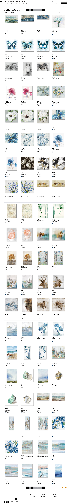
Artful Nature (39, 55)
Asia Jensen (7, 103)
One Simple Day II (8, 291)
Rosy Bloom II (8, 102)
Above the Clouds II (9, 385)
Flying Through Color (56, 55)
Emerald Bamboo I (55, 220)
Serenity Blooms (40, 125)
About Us (43, 496)
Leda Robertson (54, 32)
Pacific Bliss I (23, 338)
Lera (6, 434)
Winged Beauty (24, 55)
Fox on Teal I (54, 243)
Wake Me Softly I (8, 173)
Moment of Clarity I (25, 196)
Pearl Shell (23, 385)
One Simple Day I (24, 291)
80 (66, 9)
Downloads (55, 496)
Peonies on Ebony (24, 173)
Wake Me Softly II (55, 149)
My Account (32, 496)
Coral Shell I (7, 243)
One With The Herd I (40, 196)
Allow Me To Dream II (41, 338)
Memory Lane (23, 480)
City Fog (38, 432)
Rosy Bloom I (23, 102)
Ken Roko (6, 221)
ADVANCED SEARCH (64, 3)
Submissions (43, 494)
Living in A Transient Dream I (42, 456)
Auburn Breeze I (24, 267)
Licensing (54, 494)
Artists (31, 498)
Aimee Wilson (7, 410)
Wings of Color (8, 55)
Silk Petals (39, 102)
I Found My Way (40, 314)
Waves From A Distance (56, 409)
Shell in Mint (8, 409)
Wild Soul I (54, 267)
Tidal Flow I (7, 480)
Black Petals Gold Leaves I (57, 173)
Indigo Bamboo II (24, 361)
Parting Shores (40, 409)
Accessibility (55, 498)
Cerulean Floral (8, 456)
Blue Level (7, 31)
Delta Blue (39, 31)
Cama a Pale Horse (24, 78)
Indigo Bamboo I (40, 361)
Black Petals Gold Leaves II (42, 173)
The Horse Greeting (9, 78)
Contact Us (43, 498)
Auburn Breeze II (8, 267)
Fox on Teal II (39, 243)
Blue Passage (23, 31)
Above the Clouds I (40, 385)
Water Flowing (55, 432)
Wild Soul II (39, 267)
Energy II (7, 220)
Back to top (64, 487)
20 (63, 9)
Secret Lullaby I (40, 149)
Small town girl (55, 78)
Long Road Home (55, 314)
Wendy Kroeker (7, 32)
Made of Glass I (24, 432)
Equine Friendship (40, 78)
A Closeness (23, 314)
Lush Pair (7, 125)
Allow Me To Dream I (56, 338)
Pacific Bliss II (8, 338)
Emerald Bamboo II (40, 220)
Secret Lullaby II (24, 149)
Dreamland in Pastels (41, 480)
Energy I (22, 220)
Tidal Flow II (54, 456)
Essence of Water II (56, 480)
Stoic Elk (38, 291)
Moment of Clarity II (9, 196)
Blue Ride (7, 314)
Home (31, 494)
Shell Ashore (54, 385)
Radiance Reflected (56, 31)
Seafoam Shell (24, 409)
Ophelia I (7, 149)
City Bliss (54, 361)
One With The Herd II (56, 196)
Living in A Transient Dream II (27, 456)
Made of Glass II (8, 432)
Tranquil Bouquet (56, 102)
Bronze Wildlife (55, 291)
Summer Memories (8, 361)
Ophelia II (54, 125)
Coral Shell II (23, 243)
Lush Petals (23, 125)
